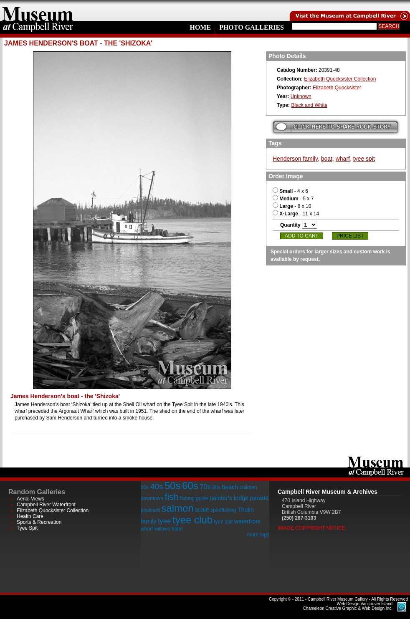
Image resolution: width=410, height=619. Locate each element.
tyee (164, 521)
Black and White (309, 105)
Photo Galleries (251, 27)
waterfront (247, 521)
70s (205, 487)
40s (156, 486)
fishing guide (194, 498)
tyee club (192, 520)
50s (173, 485)
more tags (258, 535)
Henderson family (295, 158)
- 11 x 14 (296, 214)
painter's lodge (229, 498)
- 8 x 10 (292, 206)
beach (230, 487)
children (248, 487)
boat (326, 158)
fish (172, 497)
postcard (150, 510)
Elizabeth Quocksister (337, 88)
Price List (350, 236)
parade (259, 498)
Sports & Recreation (39, 522)
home (37, 10)
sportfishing (223, 510)
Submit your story (335, 127)
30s (145, 487)
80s (216, 487)
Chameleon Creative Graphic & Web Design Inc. (347, 606)
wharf (343, 158)
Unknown (301, 96)
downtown (152, 498)
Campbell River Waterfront (46, 505)
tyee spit (364, 158)
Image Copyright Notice (311, 528)
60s (190, 485)
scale (202, 509)
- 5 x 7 (293, 199)
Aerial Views (30, 499)
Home (200, 27)
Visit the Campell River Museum (349, 10)
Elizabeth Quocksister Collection (340, 79)
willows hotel (168, 529)
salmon (177, 508)
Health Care (30, 516)
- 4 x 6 (290, 191)
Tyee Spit (27, 528)
